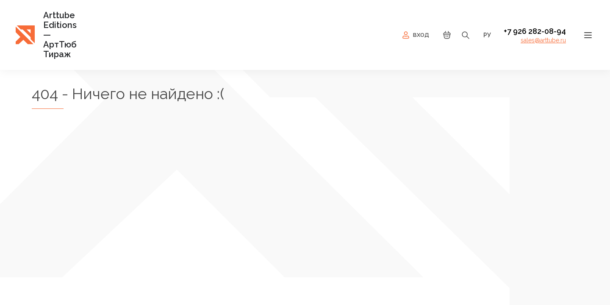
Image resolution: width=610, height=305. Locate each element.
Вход (415, 35)
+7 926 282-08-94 (535, 31)
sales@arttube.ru (543, 40)
